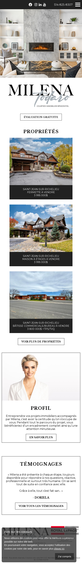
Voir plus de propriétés (41, 341)
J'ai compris (64, 556)
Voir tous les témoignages (41, 506)
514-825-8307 (63, 4)
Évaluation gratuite (41, 117)
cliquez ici (59, 548)
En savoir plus (41, 437)
